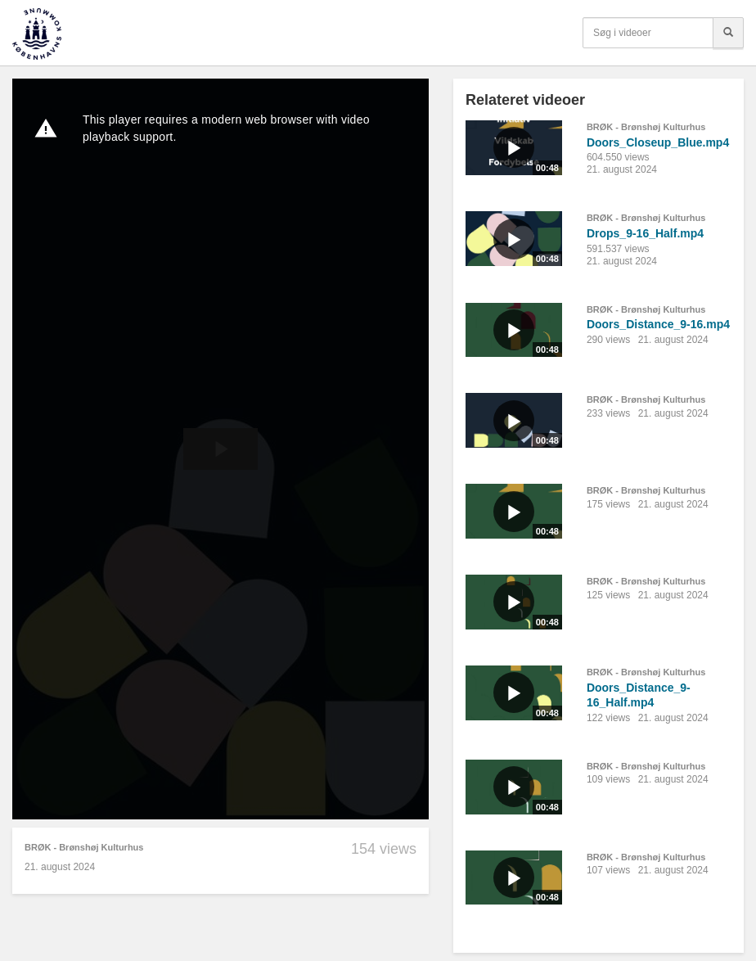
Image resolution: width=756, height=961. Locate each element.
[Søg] (728, 32)
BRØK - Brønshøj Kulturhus (84, 847)
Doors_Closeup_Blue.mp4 (658, 142)
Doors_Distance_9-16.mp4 (658, 324)
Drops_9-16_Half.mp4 (645, 233)
